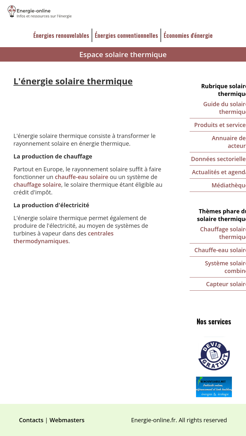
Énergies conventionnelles (126, 35)
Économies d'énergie (188, 35)
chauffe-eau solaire (81, 177)
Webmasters (67, 420)
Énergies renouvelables (61, 35)
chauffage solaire (37, 184)
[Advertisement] (91, 104)
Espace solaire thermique (123, 54)
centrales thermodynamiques (63, 237)
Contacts (31, 420)
